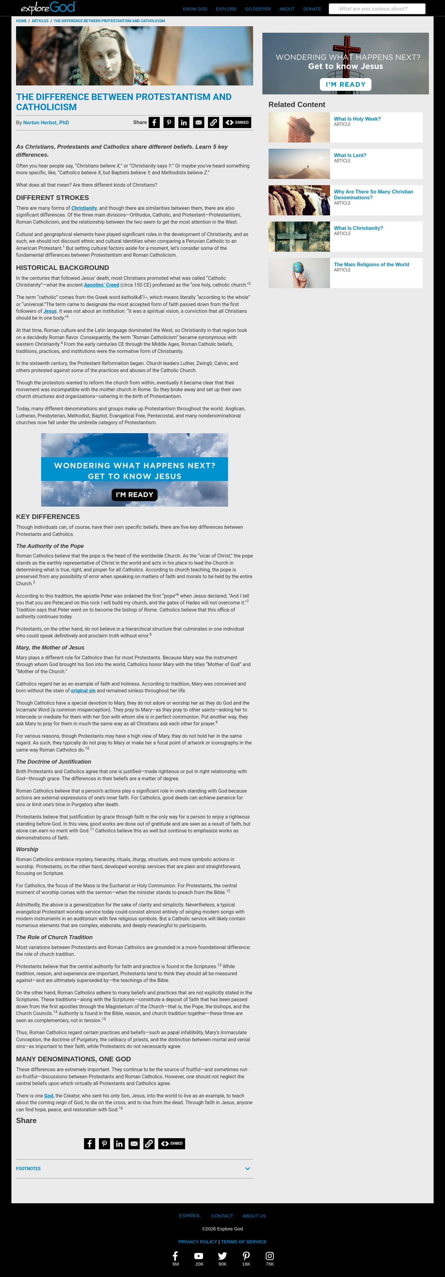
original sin (83, 691)
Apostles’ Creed (101, 285)
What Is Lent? (350, 155)
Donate (312, 8)
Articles (40, 21)
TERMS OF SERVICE (243, 1241)
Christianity (84, 208)
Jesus (50, 311)
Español (190, 1215)
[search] (377, 8)
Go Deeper (258, 8)
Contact (222, 1215)
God (48, 1096)
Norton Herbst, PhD (46, 122)
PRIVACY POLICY (198, 1241)
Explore (226, 8)
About (286, 8)
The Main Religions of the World (371, 264)
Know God (195, 8)
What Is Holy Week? (357, 119)
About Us (254, 1215)
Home (21, 21)
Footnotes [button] (28, 1168)
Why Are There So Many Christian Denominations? (373, 194)
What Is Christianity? (358, 228)
